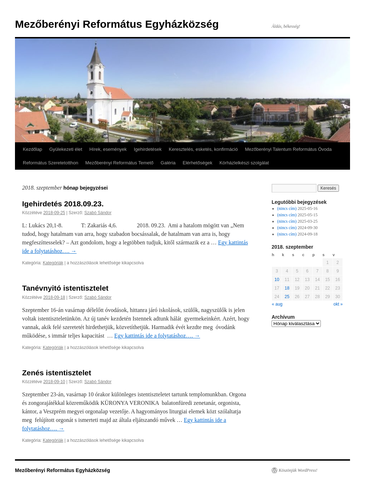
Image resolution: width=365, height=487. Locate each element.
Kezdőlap (32, 149)
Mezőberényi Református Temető (119, 162)
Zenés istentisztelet (56, 373)
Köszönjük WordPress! (298, 470)
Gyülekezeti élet (65, 149)
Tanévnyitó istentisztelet (65, 288)
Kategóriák (53, 262)
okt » (338, 304)
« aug (277, 304)
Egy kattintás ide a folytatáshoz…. (157, 336)
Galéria (168, 162)
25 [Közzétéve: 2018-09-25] (286, 296)
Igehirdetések (147, 149)
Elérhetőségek (197, 162)
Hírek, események (108, 149)
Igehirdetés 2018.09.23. (63, 204)
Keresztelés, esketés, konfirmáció (203, 149)
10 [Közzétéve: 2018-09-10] (276, 279)
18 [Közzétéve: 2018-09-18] (286, 288)
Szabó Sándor (98, 212)
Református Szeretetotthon (50, 162)
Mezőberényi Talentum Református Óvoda (288, 149)
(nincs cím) (287, 208)
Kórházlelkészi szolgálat (244, 162)
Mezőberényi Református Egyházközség (117, 24)
